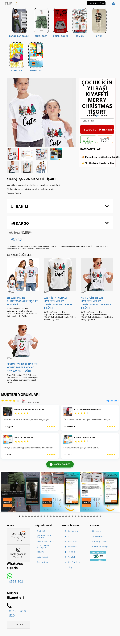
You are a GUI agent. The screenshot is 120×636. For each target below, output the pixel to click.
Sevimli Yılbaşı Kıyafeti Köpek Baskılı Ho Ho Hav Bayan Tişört (23, 367)
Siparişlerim (98, 536)
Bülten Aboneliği (100, 546)
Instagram (71, 531)
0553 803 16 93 (16, 583)
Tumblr (70, 552)
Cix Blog (68, 567)
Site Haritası (42, 562)
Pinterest (71, 546)
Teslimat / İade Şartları (44, 536)
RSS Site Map (72, 562)
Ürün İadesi (42, 557)
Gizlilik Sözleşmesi (45, 541)
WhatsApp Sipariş (88, 140)
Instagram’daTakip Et (18, 553)
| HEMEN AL (99, 128)
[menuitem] (19, 23)
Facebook (71, 541)
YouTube (71, 557)
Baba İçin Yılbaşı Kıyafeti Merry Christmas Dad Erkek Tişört (58, 302)
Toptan (18, 624)
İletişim (40, 552)
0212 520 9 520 (17, 613)
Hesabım (96, 531)
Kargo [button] (20, 223)
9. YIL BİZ (41, 531)
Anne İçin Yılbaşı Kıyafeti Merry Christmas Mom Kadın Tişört (96, 302)
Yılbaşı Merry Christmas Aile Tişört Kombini (22, 301)
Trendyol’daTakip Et (18, 536)
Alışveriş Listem (99, 541)
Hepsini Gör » (112, 401)
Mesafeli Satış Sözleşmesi (43, 547)
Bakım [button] (19, 206)
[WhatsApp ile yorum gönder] (60, 464)
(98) (98, 115)
